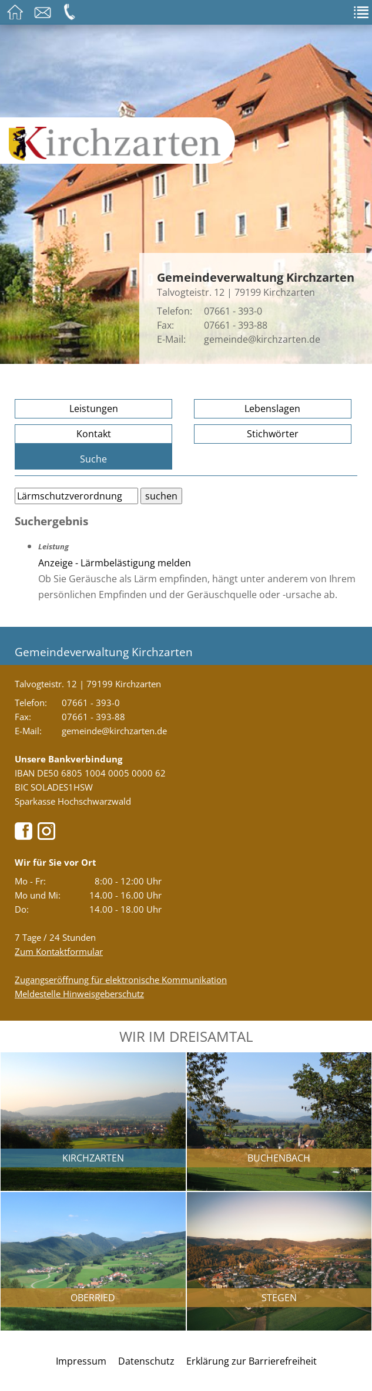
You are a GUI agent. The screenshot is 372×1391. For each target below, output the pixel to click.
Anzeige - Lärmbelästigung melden (114, 562)
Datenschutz (146, 1361)
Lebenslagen (272, 408)
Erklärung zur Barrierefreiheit (251, 1361)
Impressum (81, 1361)
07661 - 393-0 (233, 311)
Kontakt (93, 433)
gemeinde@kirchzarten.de (262, 339)
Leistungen (93, 408)
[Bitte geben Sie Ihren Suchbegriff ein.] (76, 496)
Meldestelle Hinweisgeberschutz (79, 994)
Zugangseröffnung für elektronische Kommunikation (121, 979)
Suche (93, 459)
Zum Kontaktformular (59, 951)
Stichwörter (273, 433)
